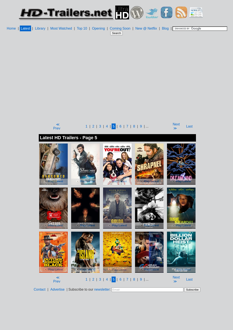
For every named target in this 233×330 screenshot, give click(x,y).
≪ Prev (56, 126)
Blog (165, 28)
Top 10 (82, 28)
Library (40, 28)
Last (189, 126)
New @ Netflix (146, 28)
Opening (98, 28)
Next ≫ (176, 126)
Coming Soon (120, 28)
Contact (39, 289)
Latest (25, 28)
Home (11, 28)
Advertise (57, 289)
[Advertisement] (77, 79)
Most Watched (61, 28)
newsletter (102, 289)
